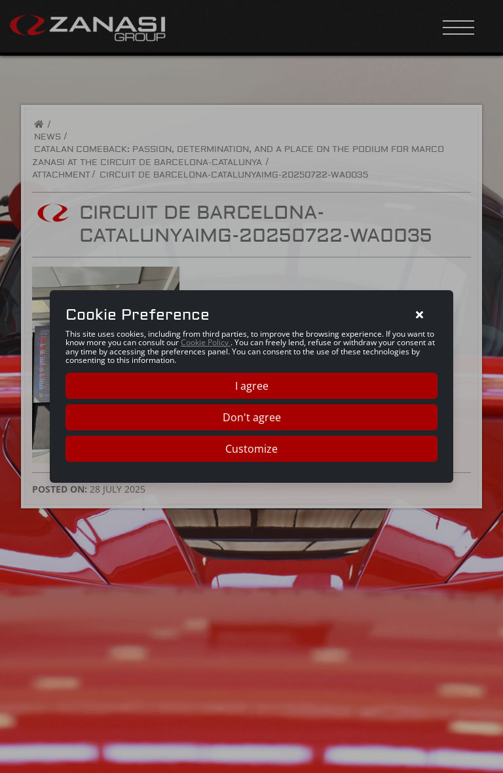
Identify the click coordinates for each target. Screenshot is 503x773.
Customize (251, 449)
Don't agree (252, 417)
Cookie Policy (206, 342)
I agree (252, 386)
